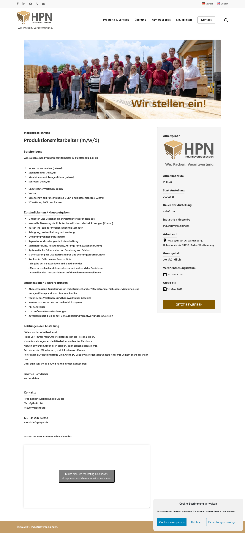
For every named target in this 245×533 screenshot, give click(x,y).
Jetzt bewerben (189, 304)
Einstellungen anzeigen (222, 522)
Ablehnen (196, 522)
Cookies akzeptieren (172, 522)
